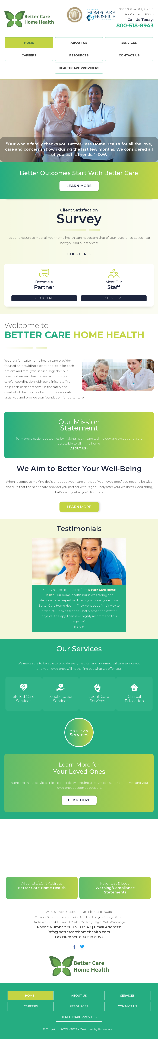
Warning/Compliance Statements (115, 887)
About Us (79, 42)
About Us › (79, 448)
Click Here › (79, 254)
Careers (29, 55)
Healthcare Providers (79, 68)
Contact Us (129, 55)
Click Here (44, 298)
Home (29, 42)
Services (129, 42)
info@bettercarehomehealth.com (79, 932)
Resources (79, 55)
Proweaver (106, 1029)
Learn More (79, 186)
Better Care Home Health (41, 885)
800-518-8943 (135, 25)
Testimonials (79, 528)
